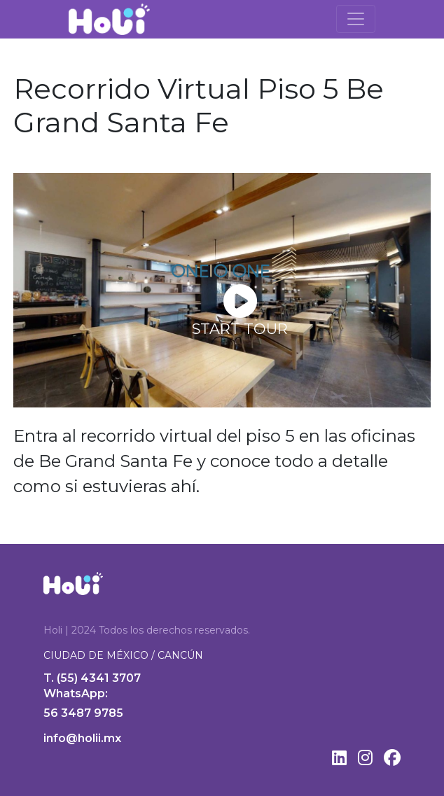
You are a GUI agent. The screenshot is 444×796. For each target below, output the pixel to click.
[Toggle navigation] (355, 19)
